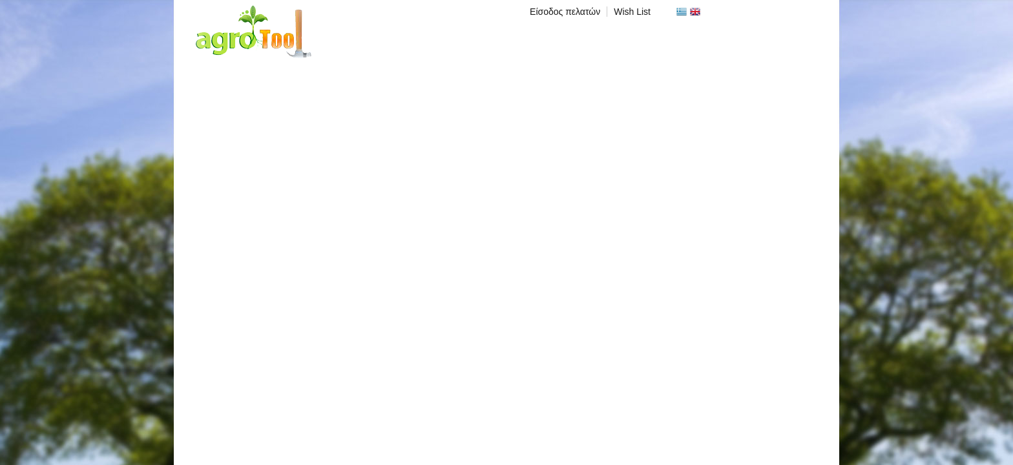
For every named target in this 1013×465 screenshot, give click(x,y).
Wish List (632, 11)
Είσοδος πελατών (565, 11)
